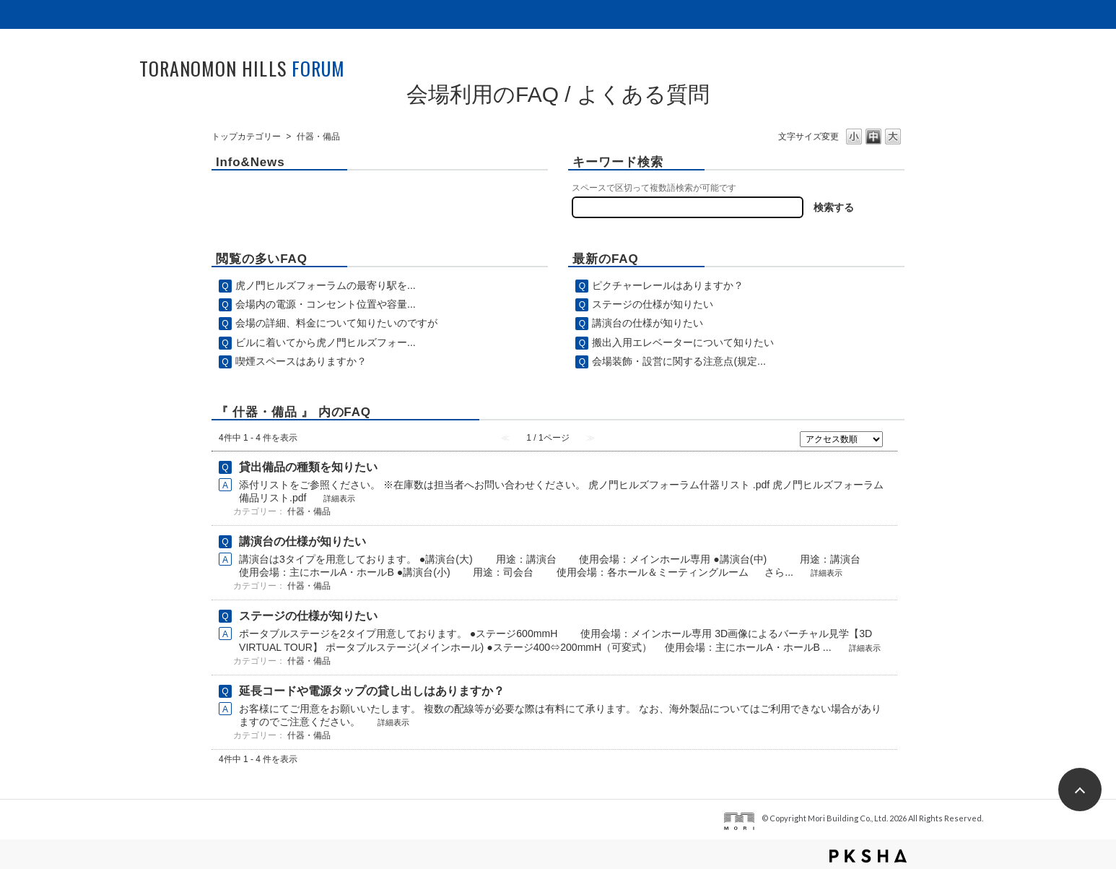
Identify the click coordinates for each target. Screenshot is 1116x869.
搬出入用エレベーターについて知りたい (683, 342)
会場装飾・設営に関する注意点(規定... (678, 361)
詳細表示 (339, 498)
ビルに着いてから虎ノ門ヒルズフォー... (325, 342)
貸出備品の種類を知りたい (308, 467)
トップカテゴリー (246, 136)
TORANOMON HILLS (242, 68)
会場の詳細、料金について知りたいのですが (336, 323)
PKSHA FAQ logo (868, 856)
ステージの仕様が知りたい (652, 304)
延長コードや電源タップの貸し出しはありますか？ (372, 691)
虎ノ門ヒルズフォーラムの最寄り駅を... (325, 285)
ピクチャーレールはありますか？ (668, 285)
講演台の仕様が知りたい (647, 323)
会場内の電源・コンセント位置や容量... (325, 304)
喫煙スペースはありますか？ (301, 361)
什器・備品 (309, 511)
